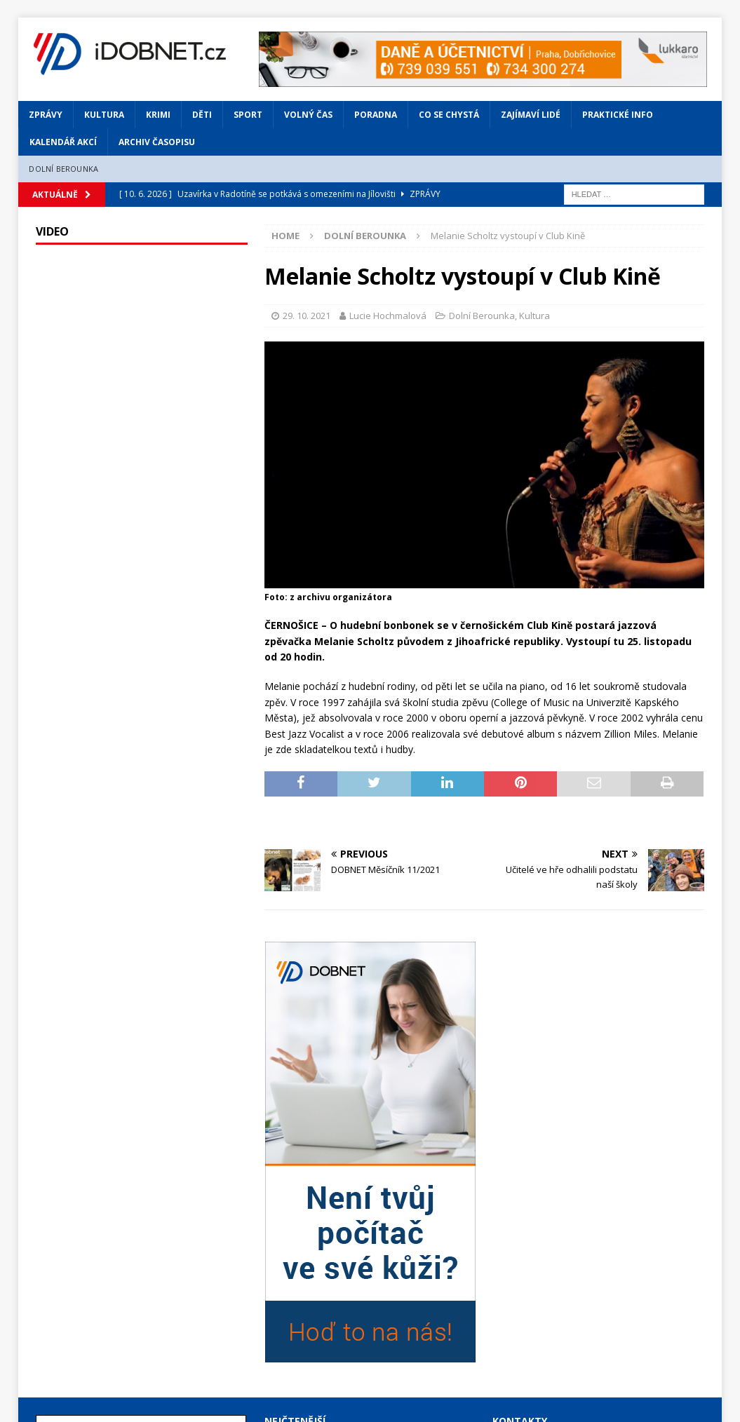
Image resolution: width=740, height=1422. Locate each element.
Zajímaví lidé (530, 115)
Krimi (158, 115)
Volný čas (308, 115)
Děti (202, 115)
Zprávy (45, 115)
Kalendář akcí (63, 142)
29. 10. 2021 (306, 315)
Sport (248, 115)
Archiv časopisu (157, 142)
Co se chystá (449, 115)
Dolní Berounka (63, 168)
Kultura (104, 115)
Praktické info (617, 115)
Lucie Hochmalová (387, 315)
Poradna (375, 115)
